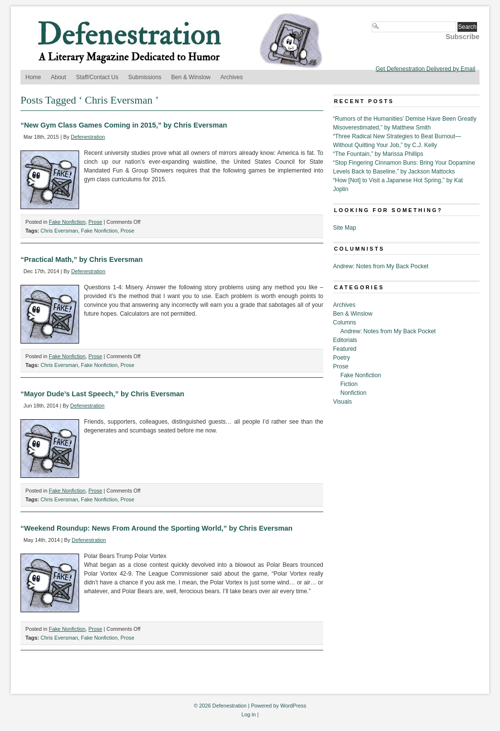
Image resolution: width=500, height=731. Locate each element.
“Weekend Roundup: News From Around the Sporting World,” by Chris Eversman (156, 528)
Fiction (348, 384)
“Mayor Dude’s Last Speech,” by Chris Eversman (102, 394)
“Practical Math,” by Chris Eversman (82, 259)
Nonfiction (353, 392)
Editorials (345, 340)
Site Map (344, 227)
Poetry (341, 357)
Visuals (342, 401)
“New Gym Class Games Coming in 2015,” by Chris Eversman (124, 125)
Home (33, 77)
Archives (231, 77)
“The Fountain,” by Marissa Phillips (378, 153)
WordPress (293, 706)
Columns (344, 322)
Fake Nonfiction (67, 222)
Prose (95, 222)
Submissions (145, 77)
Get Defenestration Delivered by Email (425, 68)
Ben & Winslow (191, 77)
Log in (248, 714)
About (58, 77)
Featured (344, 348)
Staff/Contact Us (97, 77)
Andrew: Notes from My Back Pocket (380, 266)
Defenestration (88, 137)
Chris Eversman (59, 231)
